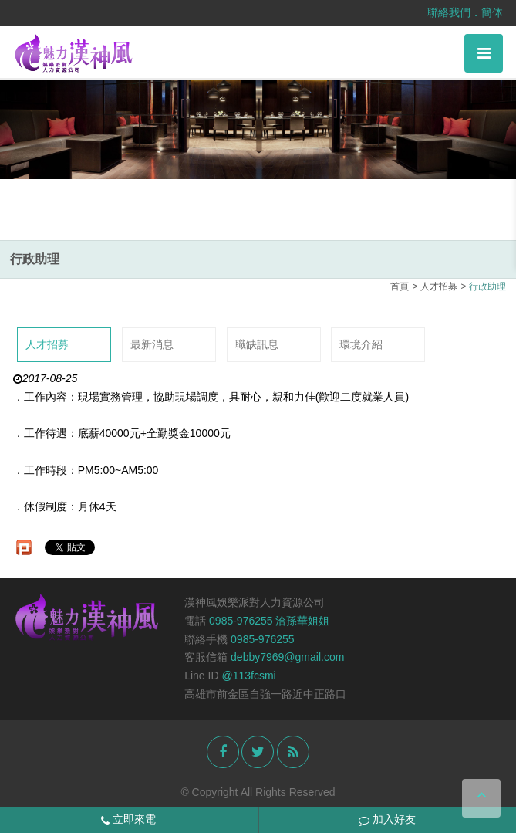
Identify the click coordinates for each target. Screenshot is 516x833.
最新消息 (152, 344)
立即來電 (128, 819)
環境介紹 (361, 344)
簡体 (492, 12)
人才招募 (47, 344)
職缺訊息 (256, 344)
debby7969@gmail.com (287, 657)
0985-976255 (263, 639)
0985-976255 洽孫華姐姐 (269, 621)
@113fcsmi (248, 675)
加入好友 (387, 819)
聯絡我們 (448, 12)
